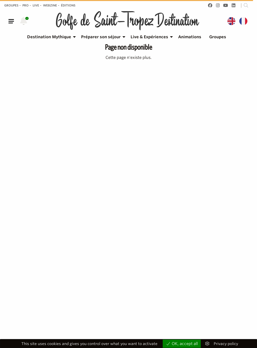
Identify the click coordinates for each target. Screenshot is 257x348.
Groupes (11, 5)
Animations (189, 37)
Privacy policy (226, 344)
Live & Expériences (149, 37)
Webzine (50, 5)
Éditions (68, 5)
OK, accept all (182, 343)
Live (36, 5)
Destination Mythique (49, 37)
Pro (25, 5)
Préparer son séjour (101, 37)
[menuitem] (50, 37)
